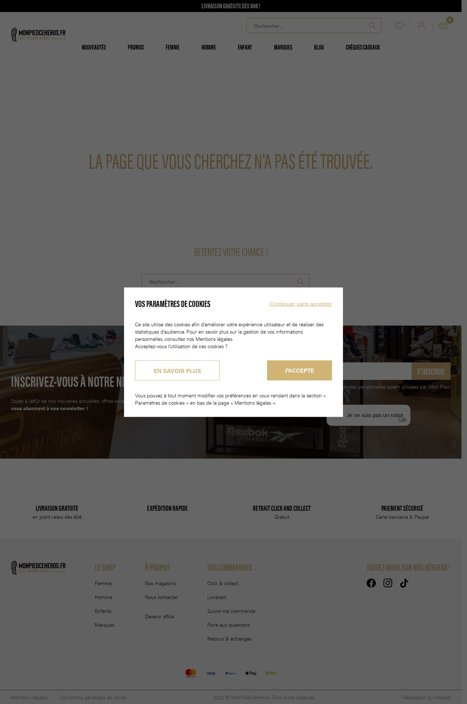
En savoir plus (177, 370)
